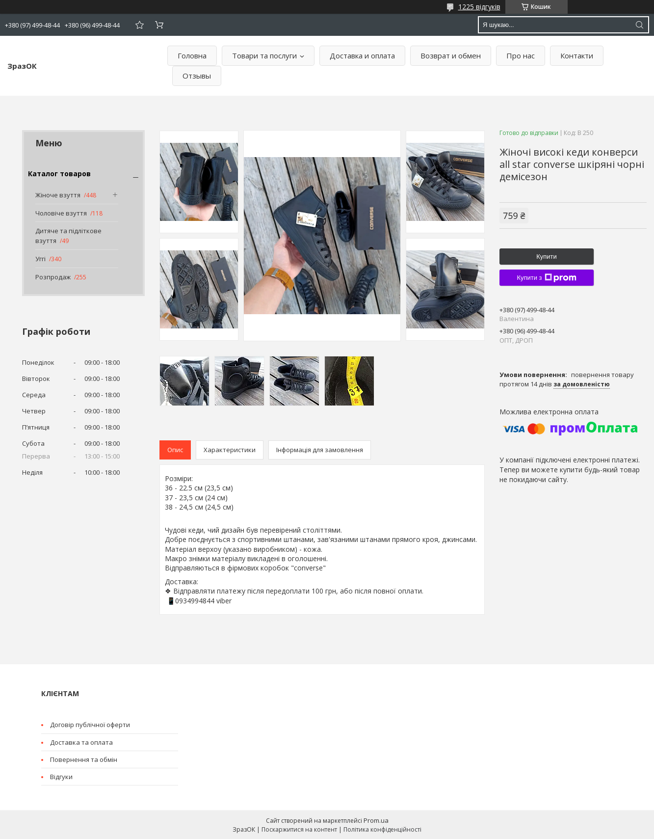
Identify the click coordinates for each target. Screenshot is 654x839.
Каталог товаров (59, 173)
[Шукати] (639, 24)
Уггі (40, 258)
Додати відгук (139, 25)
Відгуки (61, 776)
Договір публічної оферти (90, 724)
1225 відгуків (479, 6)
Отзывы (197, 76)
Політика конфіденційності (382, 829)
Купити (546, 256)
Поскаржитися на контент (299, 829)
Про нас (520, 55)
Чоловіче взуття (61, 213)
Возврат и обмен (450, 55)
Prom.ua (376, 820)
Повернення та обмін (83, 759)
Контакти (576, 55)
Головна (192, 55)
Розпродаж (53, 276)
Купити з (546, 277)
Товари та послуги (264, 55)
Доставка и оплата (362, 55)
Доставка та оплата (81, 742)
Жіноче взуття (57, 194)
